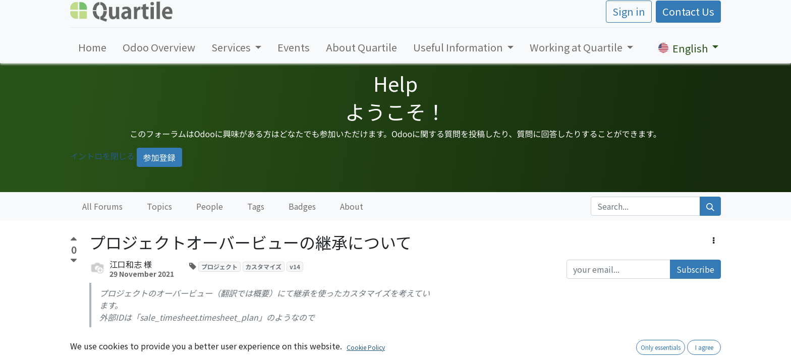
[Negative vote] (73, 261)
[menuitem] (92, 47)
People (209, 206)
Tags (255, 206)
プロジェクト (219, 266)
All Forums (102, 206)
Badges (302, 206)
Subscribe (695, 269)
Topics (159, 206)
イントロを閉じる (102, 156)
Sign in (628, 11)
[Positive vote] (73, 240)
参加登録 (159, 157)
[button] (713, 240)
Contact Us (688, 11)
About (351, 206)
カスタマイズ (263, 266)
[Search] (710, 206)
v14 (295, 266)
